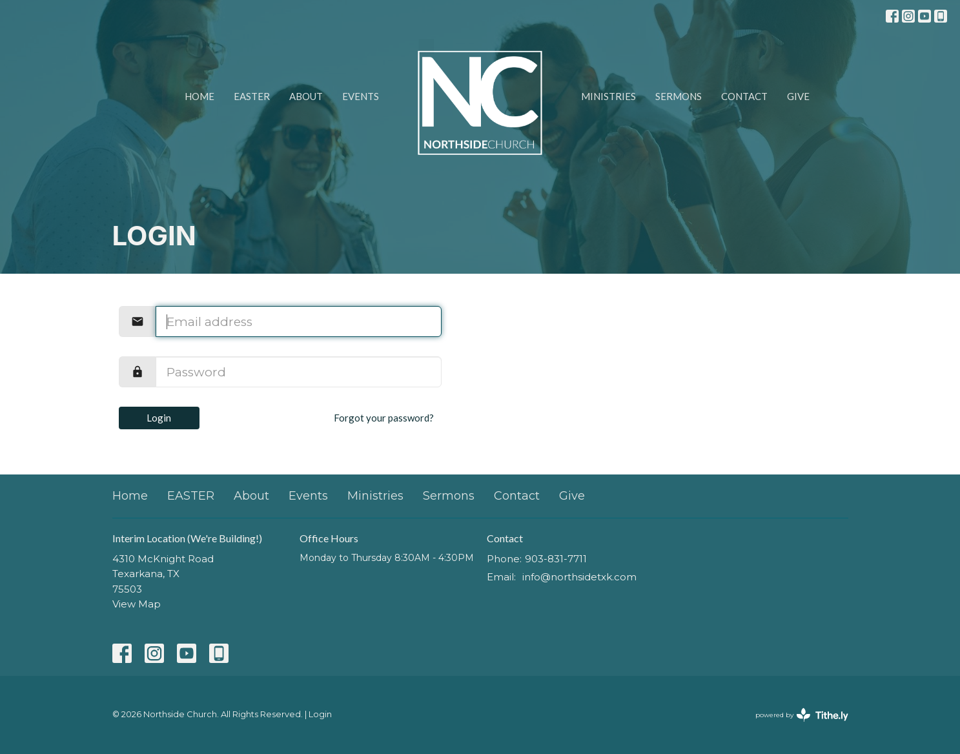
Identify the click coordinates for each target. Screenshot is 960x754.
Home (199, 96)
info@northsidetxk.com (579, 577)
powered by (801, 715)
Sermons (678, 96)
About (306, 96)
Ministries (608, 96)
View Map (136, 604)
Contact (744, 96)
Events (360, 96)
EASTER (252, 96)
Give (798, 96)
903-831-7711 (556, 559)
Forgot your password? (384, 417)
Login (159, 417)
